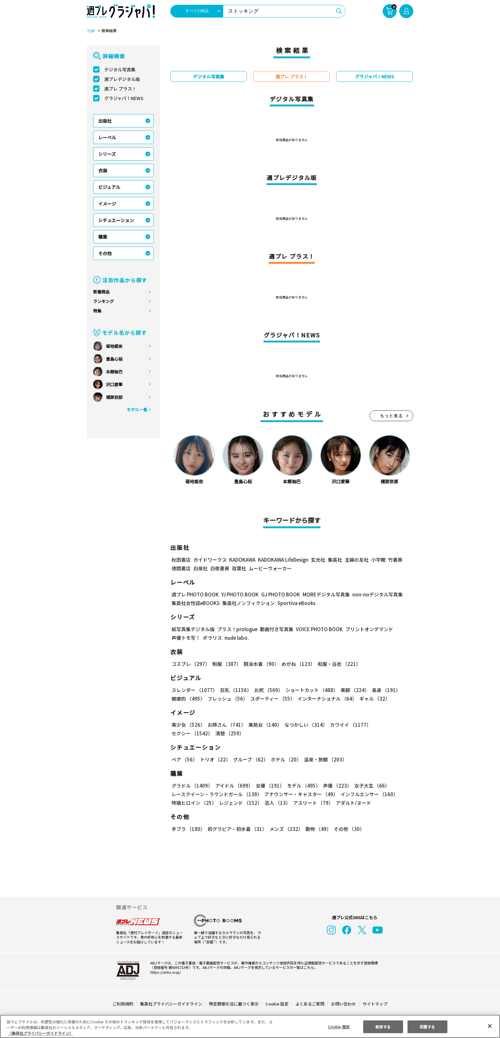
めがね (297, 664)
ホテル (286, 759)
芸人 (277, 803)
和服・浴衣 (338, 664)
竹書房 (397, 560)
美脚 (353, 690)
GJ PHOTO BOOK (283, 594)
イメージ (107, 203)
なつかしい (305, 725)
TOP (90, 31)
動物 (318, 829)
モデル (303, 786)
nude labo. (235, 638)
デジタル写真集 (120, 69)
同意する (427, 1026)
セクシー (192, 733)
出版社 (105, 121)
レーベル (107, 137)
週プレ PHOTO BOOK (195, 594)
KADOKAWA (243, 560)
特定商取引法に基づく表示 (234, 1004)
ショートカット (310, 690)
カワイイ (349, 725)
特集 (97, 311)
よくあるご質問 (309, 1004)
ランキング (103, 301)
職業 (102, 237)
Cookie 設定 (277, 1004)
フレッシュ (227, 699)
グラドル (192, 786)
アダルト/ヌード (352, 803)
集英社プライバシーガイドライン (171, 1004)
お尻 (267, 690)
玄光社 (319, 560)
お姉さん (226, 725)
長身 (384, 690)
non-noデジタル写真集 (380, 594)
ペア (184, 759)
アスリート (313, 803)
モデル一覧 (137, 409)
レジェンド (240, 803)
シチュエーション (116, 220)
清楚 (229, 733)
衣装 (102, 170)
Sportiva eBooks (295, 603)
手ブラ (188, 829)
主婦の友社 (358, 560)
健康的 (188, 699)
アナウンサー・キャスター (301, 794)
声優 (336, 786)
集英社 (336, 560)
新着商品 (101, 292)
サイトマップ (374, 1004)
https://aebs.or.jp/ (163, 972)
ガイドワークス (210, 560)
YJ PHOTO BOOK (241, 594)
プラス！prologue (236, 629)
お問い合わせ (343, 1004)
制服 (226, 664)
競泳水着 (260, 664)
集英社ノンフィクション (249, 603)
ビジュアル (109, 187)
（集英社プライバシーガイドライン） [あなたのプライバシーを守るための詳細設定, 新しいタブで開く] (40, 1033)
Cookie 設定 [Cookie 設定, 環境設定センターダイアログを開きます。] (338, 1026)
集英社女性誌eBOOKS (196, 603)
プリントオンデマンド (368, 629)
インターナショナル (327, 699)
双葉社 (239, 568)
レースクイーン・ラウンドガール (217, 794)
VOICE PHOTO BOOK (317, 629)
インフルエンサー (369, 794)
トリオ (215, 759)
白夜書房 (219, 568)
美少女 (188, 725)
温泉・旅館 (325, 759)
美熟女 (264, 725)
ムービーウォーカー (270, 568)
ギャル (374, 699)
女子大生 (370, 786)
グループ (250, 759)
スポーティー (272, 699)
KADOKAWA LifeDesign (284, 560)
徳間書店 (181, 568)
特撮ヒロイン (194, 803)
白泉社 (200, 568)
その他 (105, 253)
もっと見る (391, 416)
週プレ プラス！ (120, 88)
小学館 (380, 560)
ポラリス (212, 638)
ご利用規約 (123, 1004)
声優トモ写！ (186, 638)
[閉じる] (490, 1026)
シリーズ (107, 154)
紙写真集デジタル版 (193, 629)
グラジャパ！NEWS (124, 98)
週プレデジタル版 (122, 79)
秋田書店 (181, 560)
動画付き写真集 (274, 629)
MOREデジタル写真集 (329, 594)
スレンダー (194, 690)
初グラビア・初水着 (237, 829)
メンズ (285, 829)
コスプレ (191, 664)
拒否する (383, 1026)
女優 (269, 786)
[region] (250, 1026)
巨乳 (235, 690)
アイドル (234, 786)
